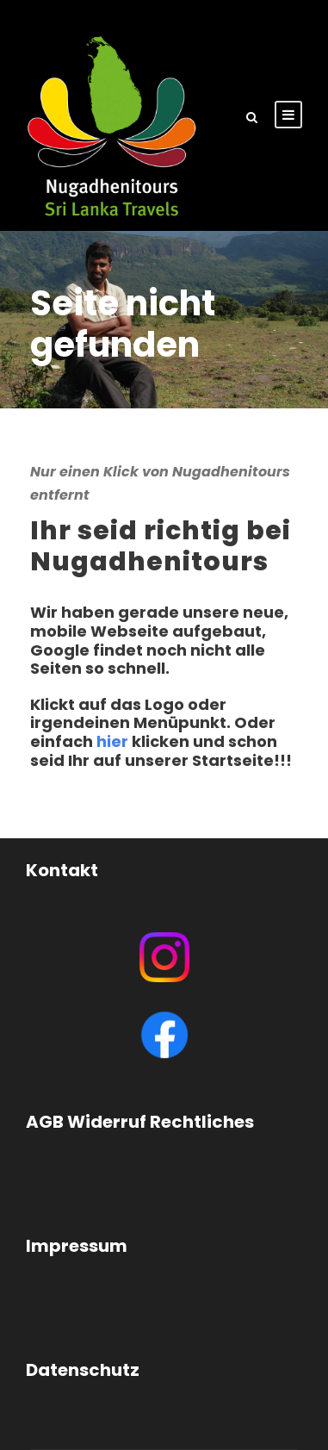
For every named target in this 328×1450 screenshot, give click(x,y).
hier (112, 741)
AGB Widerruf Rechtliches (140, 1122)
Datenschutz (82, 1370)
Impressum (76, 1246)
